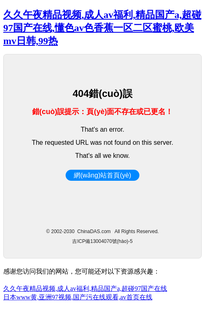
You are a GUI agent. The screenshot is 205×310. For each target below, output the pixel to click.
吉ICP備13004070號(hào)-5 (102, 241)
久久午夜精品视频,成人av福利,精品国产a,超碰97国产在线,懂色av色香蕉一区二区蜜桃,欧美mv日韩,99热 (102, 27)
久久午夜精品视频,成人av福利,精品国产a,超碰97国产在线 (85, 288)
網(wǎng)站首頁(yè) (102, 175)
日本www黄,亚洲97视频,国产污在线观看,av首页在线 (77, 297)
